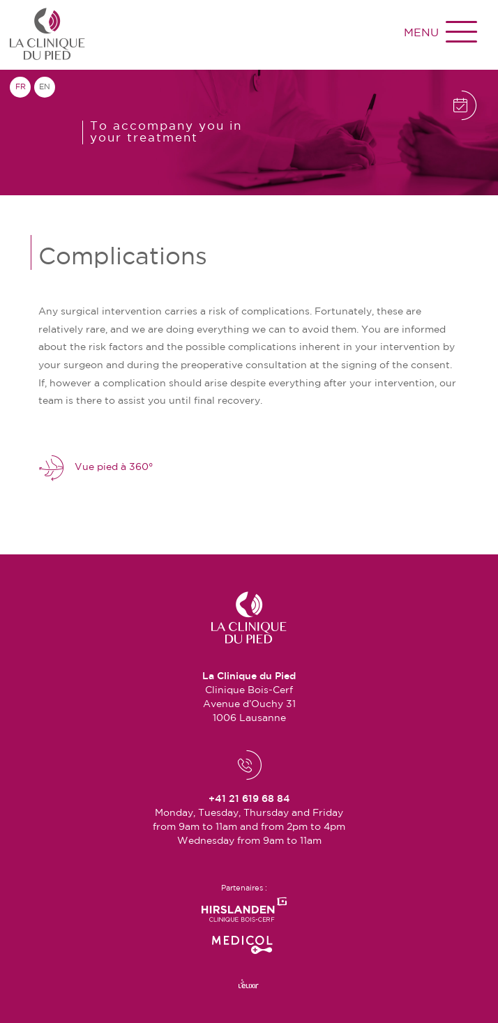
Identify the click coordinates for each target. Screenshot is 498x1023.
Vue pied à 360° (95, 467)
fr (20, 87)
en (44, 87)
